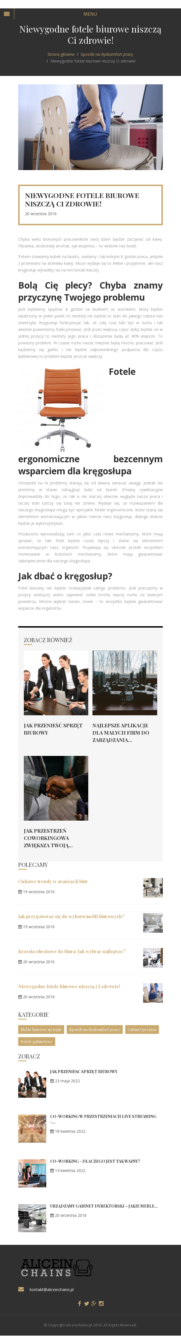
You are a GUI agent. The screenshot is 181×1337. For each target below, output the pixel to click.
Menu (90, 14)
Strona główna (61, 54)
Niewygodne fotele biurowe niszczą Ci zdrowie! (69, 986)
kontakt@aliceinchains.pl (52, 1289)
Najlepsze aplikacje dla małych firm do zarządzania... (120, 732)
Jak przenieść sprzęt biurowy (83, 1071)
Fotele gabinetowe (37, 1041)
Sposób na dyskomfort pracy (107, 54)
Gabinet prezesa (142, 1029)
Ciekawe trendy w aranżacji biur (53, 881)
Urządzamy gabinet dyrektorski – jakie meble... (104, 1206)
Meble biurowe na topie (41, 1029)
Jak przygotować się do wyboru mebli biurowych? (71, 916)
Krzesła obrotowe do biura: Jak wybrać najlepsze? (71, 951)
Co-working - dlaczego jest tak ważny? (95, 1161)
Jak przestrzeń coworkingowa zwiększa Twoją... (48, 838)
